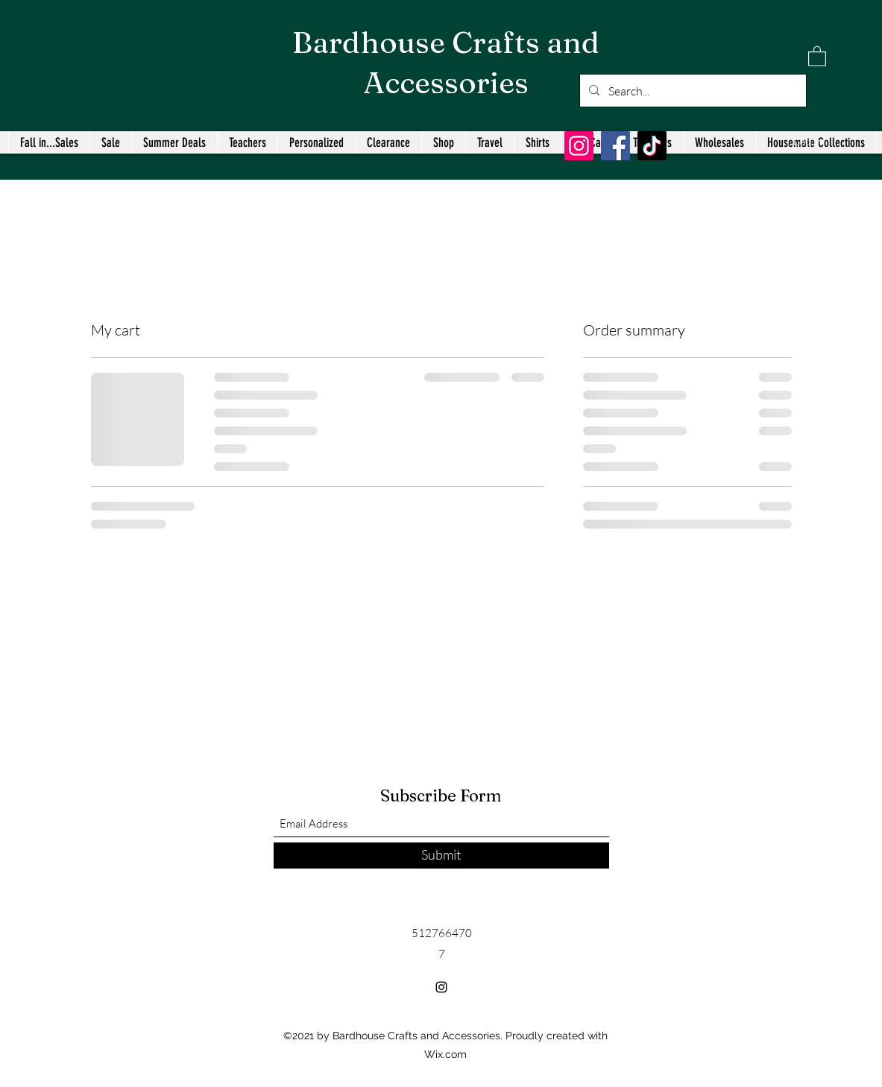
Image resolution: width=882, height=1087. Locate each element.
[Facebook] (615, 145)
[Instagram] (578, 145)
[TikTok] (652, 145)
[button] (817, 55)
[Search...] (691, 91)
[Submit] (441, 855)
